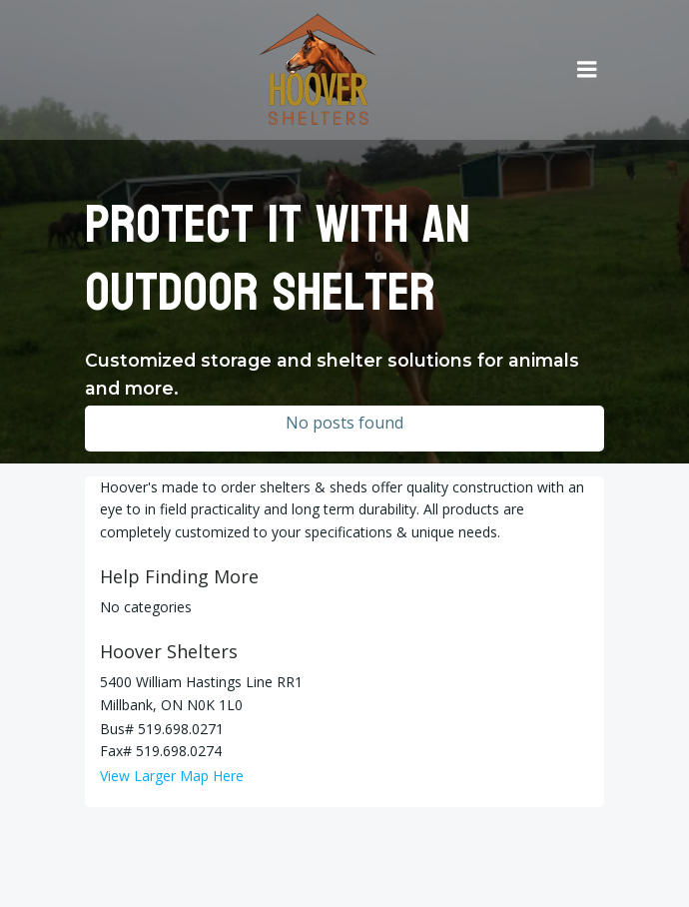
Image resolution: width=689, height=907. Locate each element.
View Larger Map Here (172, 775)
